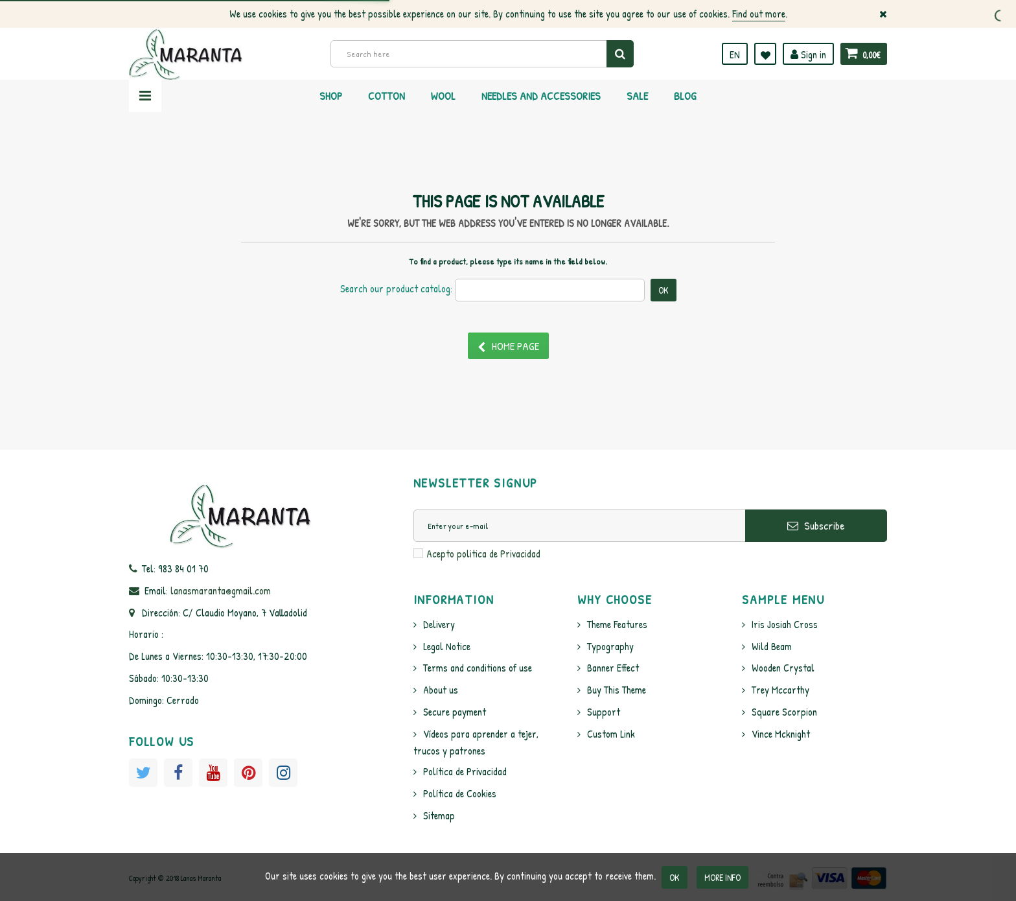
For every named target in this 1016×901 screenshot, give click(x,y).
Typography (610, 646)
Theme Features (617, 624)
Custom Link (611, 734)
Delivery (439, 624)
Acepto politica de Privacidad (483, 553)
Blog (685, 95)
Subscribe (816, 525)
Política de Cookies (459, 793)
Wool (443, 95)
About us (440, 690)
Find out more (758, 13)
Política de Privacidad (465, 771)
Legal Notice (446, 646)
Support (603, 712)
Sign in (808, 54)
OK (674, 877)
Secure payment (454, 712)
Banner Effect (613, 668)
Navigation (145, 96)
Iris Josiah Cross (785, 624)
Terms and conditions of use (477, 668)
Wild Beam (772, 646)
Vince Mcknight (781, 734)
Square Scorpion (784, 712)
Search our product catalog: (396, 288)
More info (722, 877)
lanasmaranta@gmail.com (220, 590)
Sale (637, 95)
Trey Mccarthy (780, 690)
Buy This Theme (616, 690)
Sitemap (439, 815)
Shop (330, 95)
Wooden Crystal (783, 668)
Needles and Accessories (541, 95)
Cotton (386, 95)
